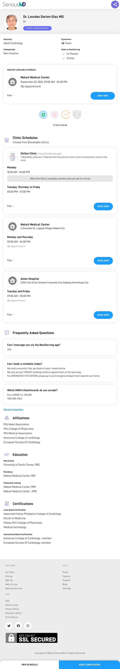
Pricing (8, 576)
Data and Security (13, 588)
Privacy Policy (12, 609)
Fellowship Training (12, 483)
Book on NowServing (70, 49)
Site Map (67, 588)
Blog (65, 584)
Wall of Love (11, 584)
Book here (103, 96)
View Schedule (29, 664)
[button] (12, 82)
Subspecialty (9, 49)
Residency (8, 472)
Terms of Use (11, 605)
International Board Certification (18, 534)
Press (65, 572)
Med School (9, 461)
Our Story (9, 572)
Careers (66, 576)
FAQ (7, 601)
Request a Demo (13, 613)
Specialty (8, 39)
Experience (66, 39)
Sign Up (9, 580)
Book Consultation (89, 664)
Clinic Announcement (37, 28)
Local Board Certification (15, 510)
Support (66, 580)
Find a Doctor (11, 617)
